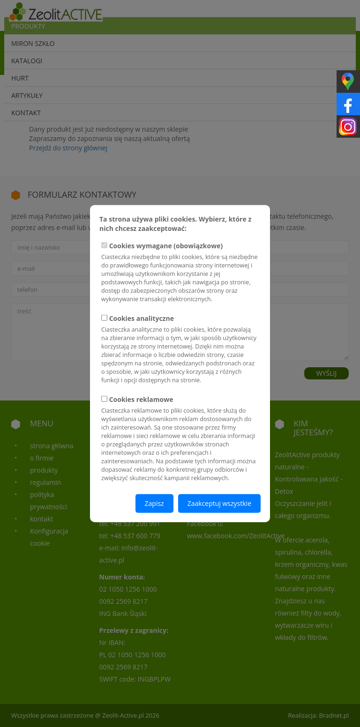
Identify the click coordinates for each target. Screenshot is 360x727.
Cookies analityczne (180, 349)
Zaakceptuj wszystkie (219, 502)
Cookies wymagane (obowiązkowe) (180, 272)
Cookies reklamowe (180, 438)
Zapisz (154, 502)
